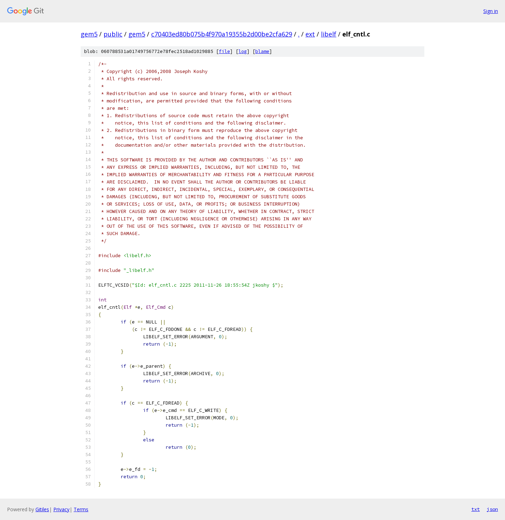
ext (310, 34)
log (242, 51)
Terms (81, 509)
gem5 (89, 34)
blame (262, 51)
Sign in (490, 11)
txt (475, 509)
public (112, 34)
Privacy (61, 509)
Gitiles (42, 509)
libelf (328, 34)
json (492, 509)
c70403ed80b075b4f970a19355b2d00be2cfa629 (221, 34)
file (224, 51)
